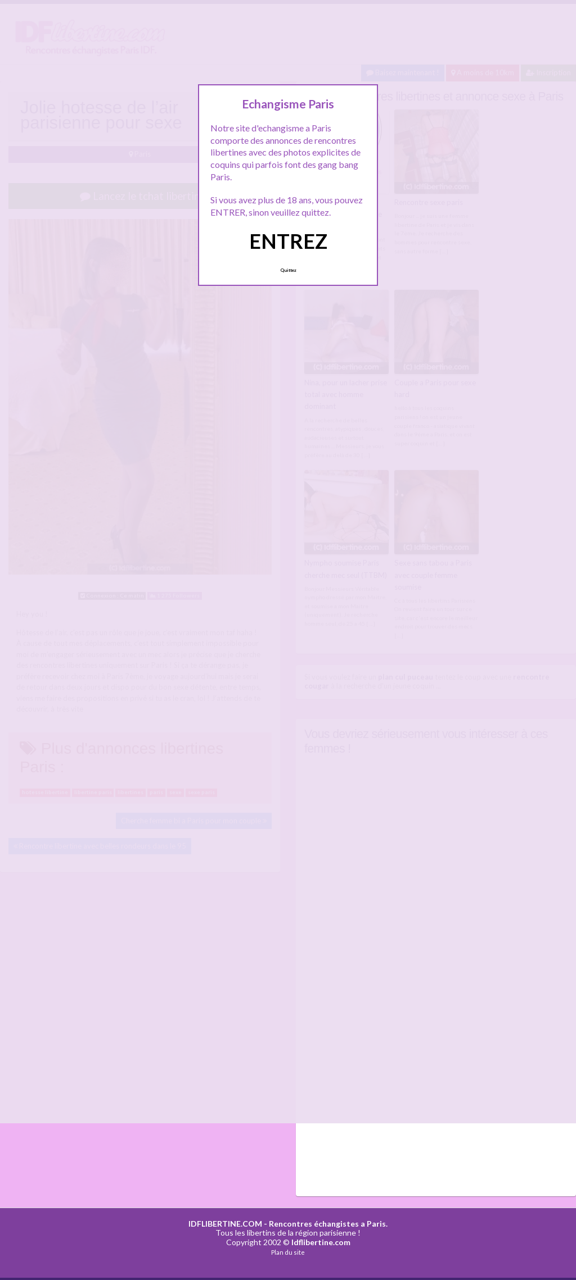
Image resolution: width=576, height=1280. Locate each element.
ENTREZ (288, 241)
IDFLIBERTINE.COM (225, 1222)
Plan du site (288, 1251)
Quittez (288, 270)
